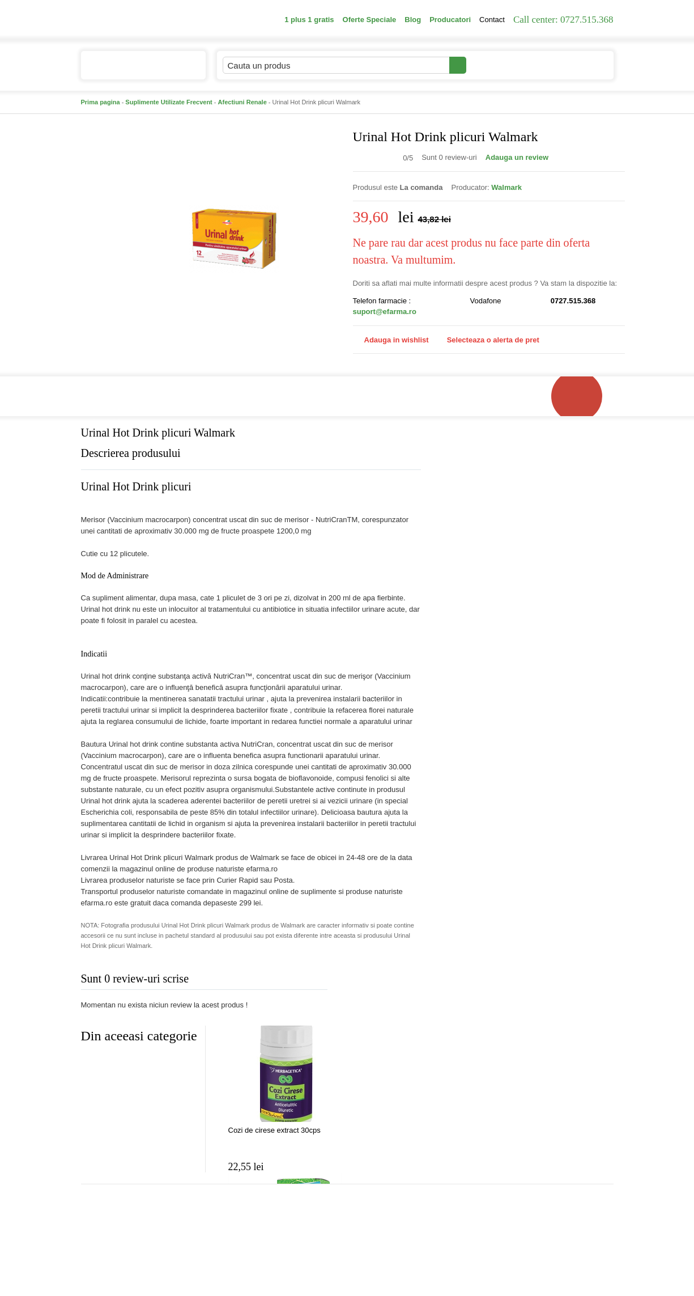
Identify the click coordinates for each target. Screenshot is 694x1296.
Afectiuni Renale (242, 102)
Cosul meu (575, 65)
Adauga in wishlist (391, 340)
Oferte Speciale (370, 19)
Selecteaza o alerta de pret (487, 340)
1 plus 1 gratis (309, 19)
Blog (413, 19)
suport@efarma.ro (384, 311)
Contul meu (505, 65)
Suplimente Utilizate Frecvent (168, 102)
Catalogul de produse (135, 70)
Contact (492, 19)
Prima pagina (100, 102)
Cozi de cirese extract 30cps (274, 1130)
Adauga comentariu (380, 981)
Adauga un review (517, 157)
